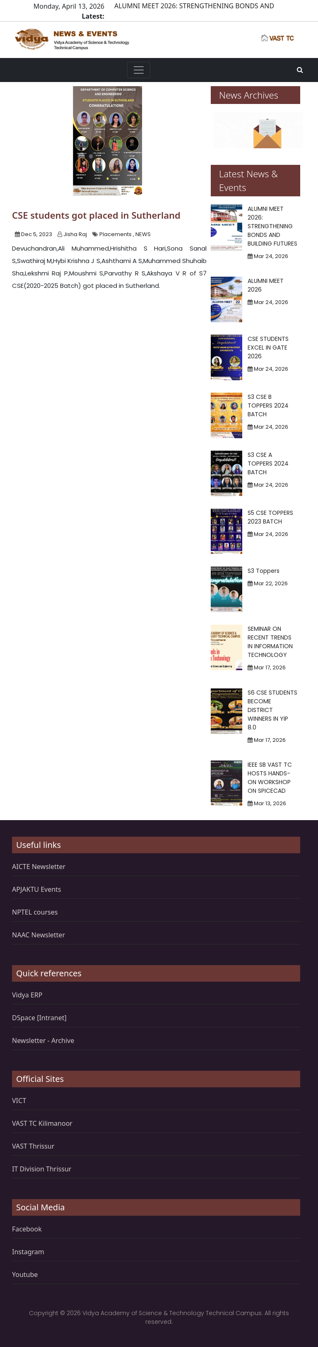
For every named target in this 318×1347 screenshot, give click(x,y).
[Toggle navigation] (138, 70)
